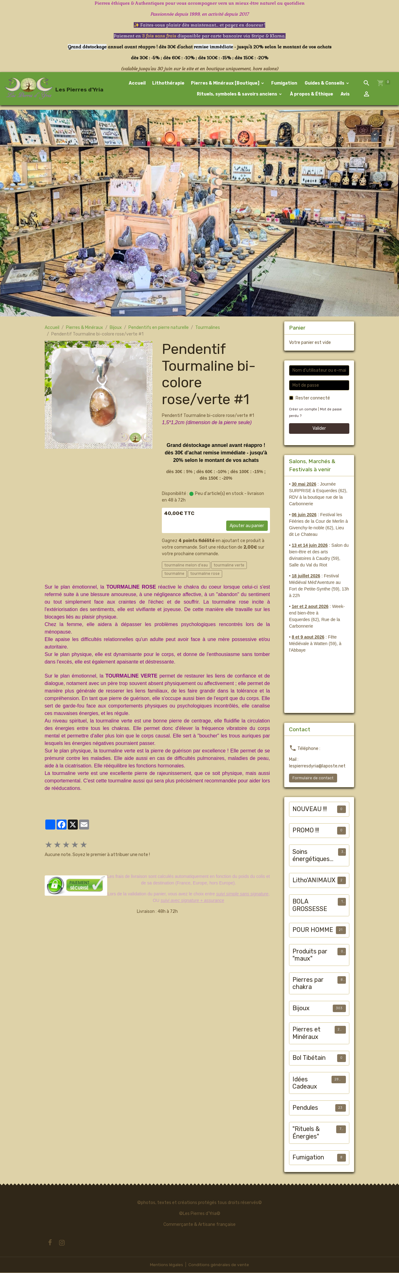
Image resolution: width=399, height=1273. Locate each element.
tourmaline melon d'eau (186, 565)
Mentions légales (166, 1265)
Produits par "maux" (309, 955)
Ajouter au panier (247, 526)
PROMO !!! (305, 831)
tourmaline (174, 574)
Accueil (137, 83)
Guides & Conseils (325, 83)
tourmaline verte (229, 565)
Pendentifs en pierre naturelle (158, 328)
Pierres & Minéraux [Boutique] (226, 83)
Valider (319, 429)
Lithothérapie (168, 83)
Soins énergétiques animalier (311, 856)
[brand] (40, 88)
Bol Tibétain (309, 1058)
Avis (345, 94)
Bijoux (116, 328)
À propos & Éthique (311, 94)
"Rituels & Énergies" (306, 1133)
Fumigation (284, 83)
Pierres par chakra (308, 984)
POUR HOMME (312, 930)
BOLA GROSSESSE (309, 905)
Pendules (305, 1108)
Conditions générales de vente (219, 1265)
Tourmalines (207, 328)
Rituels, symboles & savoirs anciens (237, 94)
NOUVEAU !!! (309, 809)
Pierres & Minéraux (84, 328)
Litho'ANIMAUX (313, 880)
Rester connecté (313, 398)
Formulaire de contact (312, 778)
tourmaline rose (205, 574)
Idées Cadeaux (304, 1083)
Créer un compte (303, 410)
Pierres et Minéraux (306, 1033)
